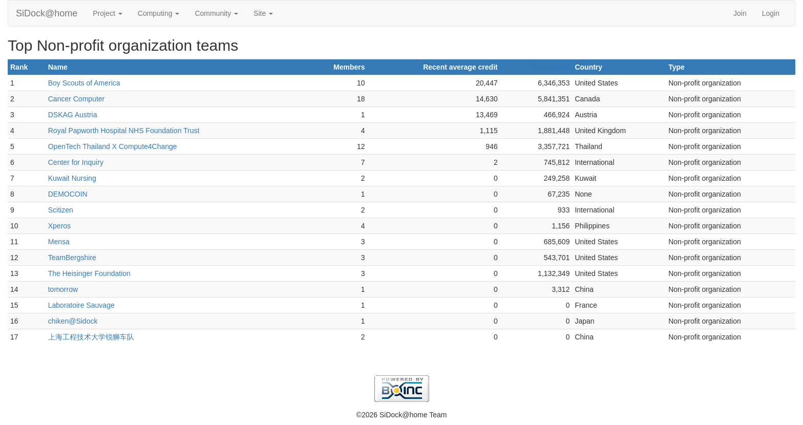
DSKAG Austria (72, 115)
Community (216, 13)
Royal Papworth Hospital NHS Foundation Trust (124, 130)
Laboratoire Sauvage (81, 305)
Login (770, 13)
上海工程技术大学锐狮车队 (91, 337)
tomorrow (63, 289)
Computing (159, 13)
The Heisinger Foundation (89, 273)
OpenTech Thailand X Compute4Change (112, 146)
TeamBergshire (72, 257)
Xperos (59, 226)
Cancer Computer (76, 99)
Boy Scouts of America (84, 83)
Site (263, 13)
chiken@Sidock (73, 321)
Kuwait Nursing (72, 178)
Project (107, 13)
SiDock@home (46, 13)
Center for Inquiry (75, 162)
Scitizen (60, 210)
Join (740, 13)
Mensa (59, 242)
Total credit (550, 67)
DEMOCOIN (68, 194)
